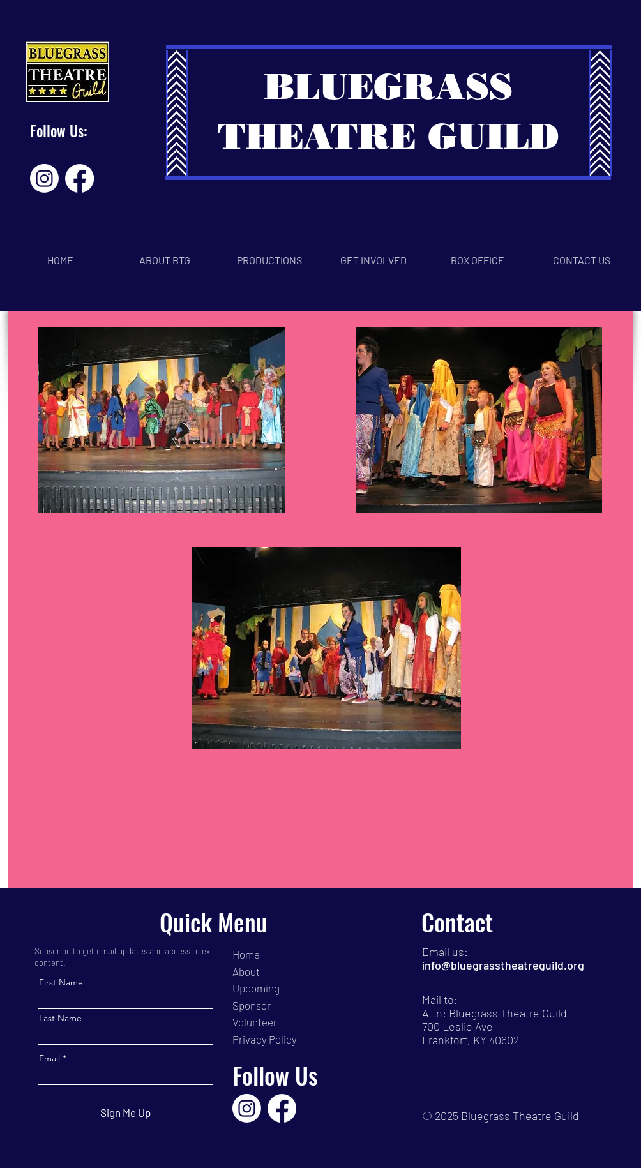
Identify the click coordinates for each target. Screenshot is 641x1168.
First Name (61, 982)
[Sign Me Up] (125, 1113)
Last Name (60, 1018)
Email (49, 1058)
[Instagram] (44, 178)
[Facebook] (79, 178)
